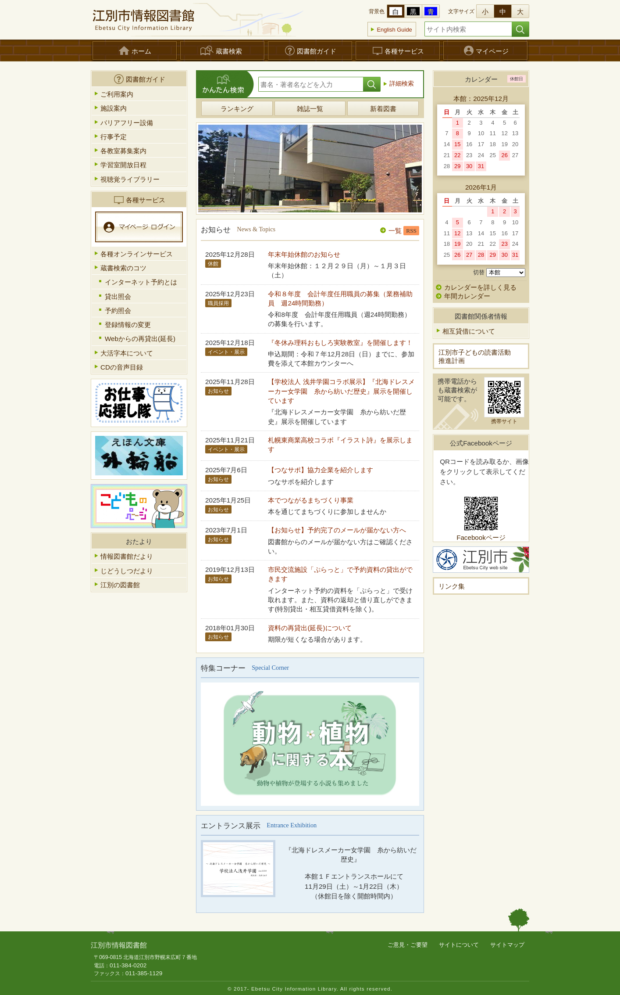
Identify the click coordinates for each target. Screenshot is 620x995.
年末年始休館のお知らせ (304, 254)
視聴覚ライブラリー (130, 179)
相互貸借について (468, 331)
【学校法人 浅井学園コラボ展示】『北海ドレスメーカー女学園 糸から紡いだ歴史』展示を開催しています (341, 391)
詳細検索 (401, 83)
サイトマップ (507, 944)
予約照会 (118, 310)
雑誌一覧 (310, 108)
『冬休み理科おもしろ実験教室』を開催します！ (340, 342)
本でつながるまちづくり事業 (310, 500)
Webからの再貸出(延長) (140, 338)
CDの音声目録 (121, 367)
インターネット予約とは (141, 282)
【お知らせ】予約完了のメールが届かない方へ (337, 530)
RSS (411, 230)
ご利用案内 (116, 94)
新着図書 (383, 108)
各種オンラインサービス (136, 254)
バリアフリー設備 (126, 122)
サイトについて (459, 944)
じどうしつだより (126, 571)
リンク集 (451, 586)
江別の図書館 (120, 585)
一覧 (395, 230)
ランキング (237, 108)
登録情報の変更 (128, 324)
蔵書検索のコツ (123, 268)
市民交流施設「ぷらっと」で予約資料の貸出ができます (340, 574)
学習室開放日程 (123, 165)
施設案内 (113, 108)
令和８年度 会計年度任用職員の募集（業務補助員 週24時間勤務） (340, 298)
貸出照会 (118, 296)
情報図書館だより (126, 556)
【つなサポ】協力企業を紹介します (320, 470)
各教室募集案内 (123, 150)
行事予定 (113, 136)
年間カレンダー (462, 296)
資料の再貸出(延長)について (309, 628)
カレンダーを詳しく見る (480, 287)
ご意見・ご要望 (408, 944)
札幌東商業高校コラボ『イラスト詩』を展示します (340, 444)
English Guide (394, 29)
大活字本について (126, 353)
